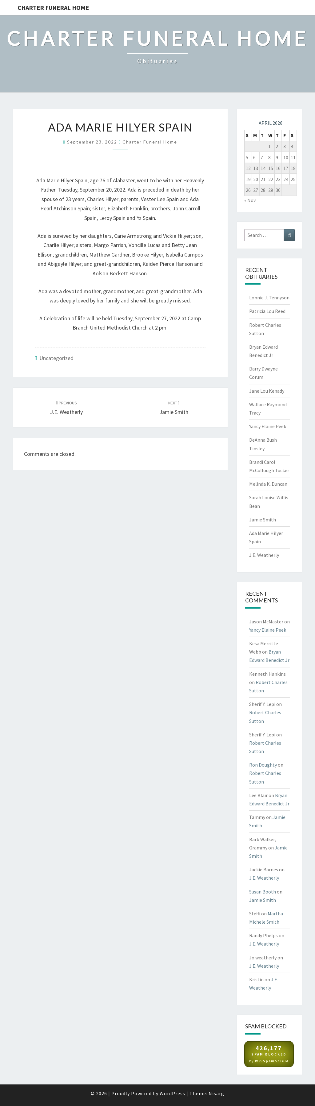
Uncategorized (56, 358)
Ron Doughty (263, 765)
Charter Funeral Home (53, 7)
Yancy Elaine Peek (267, 426)
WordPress (172, 1093)
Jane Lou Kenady (266, 391)
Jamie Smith (262, 520)
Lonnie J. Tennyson (269, 297)
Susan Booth (262, 892)
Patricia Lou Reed (267, 311)
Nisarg (216, 1093)
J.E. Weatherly (264, 555)
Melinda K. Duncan (268, 484)
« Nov (250, 200)
